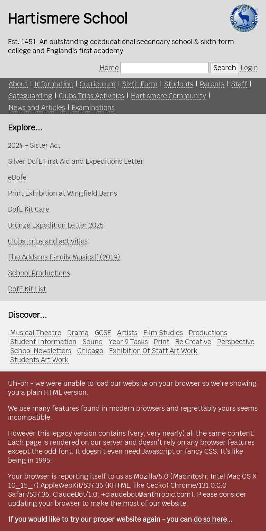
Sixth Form (140, 83)
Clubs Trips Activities (91, 95)
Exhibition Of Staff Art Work (153, 350)
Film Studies (163, 332)
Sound (92, 341)
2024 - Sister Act (34, 145)
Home (109, 67)
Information (53, 83)
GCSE (103, 332)
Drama (78, 332)
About (18, 83)
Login (249, 67)
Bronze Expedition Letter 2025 (56, 225)
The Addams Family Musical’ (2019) (64, 257)
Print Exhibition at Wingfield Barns (62, 193)
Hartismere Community (168, 95)
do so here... (213, 519)
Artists (127, 332)
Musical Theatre (35, 332)
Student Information (43, 341)
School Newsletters (40, 350)
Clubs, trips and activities (48, 241)
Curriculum (98, 83)
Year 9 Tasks (128, 341)
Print (161, 341)
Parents (212, 83)
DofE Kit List (27, 288)
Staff (239, 83)
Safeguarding (30, 95)
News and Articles (37, 107)
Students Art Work (39, 359)
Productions (208, 332)
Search (224, 67)
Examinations (93, 107)
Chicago (90, 350)
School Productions (39, 272)
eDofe (17, 177)
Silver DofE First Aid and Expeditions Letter (75, 161)
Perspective (236, 341)
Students (178, 83)
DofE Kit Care (29, 209)
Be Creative (193, 341)
